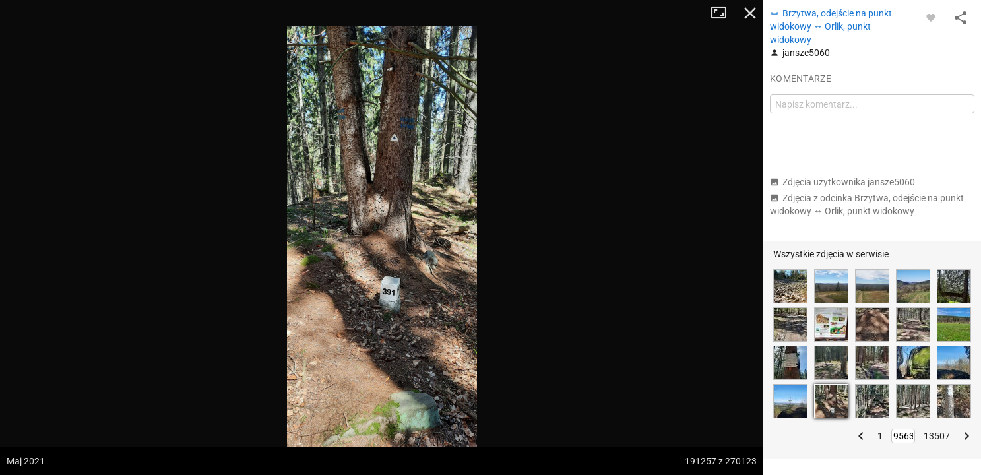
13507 (937, 436)
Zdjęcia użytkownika (842, 182)
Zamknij (750, 13)
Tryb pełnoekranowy (724, 13)
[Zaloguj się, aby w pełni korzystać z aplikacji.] (930, 17)
